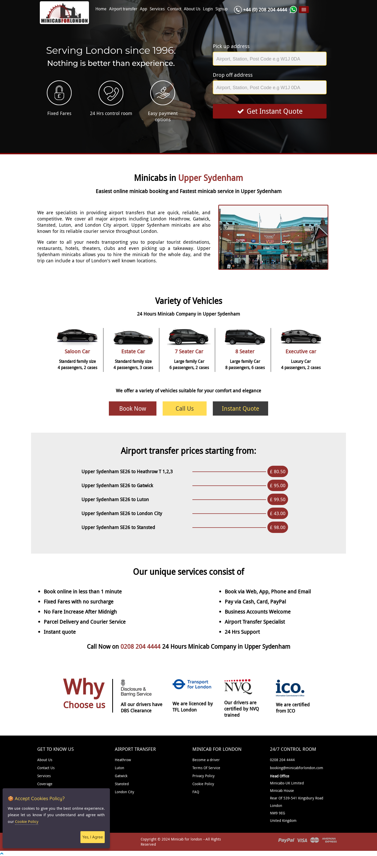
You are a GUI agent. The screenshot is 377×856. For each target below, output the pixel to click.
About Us (192, 9)
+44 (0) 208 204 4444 (265, 9)
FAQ (195, 791)
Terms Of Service (206, 767)
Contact (174, 9)
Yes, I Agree (92, 837)
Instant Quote (240, 408)
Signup (221, 9)
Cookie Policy (203, 783)
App (143, 9)
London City (124, 791)
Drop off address (233, 74)
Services (157, 9)
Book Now (132, 408)
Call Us (185, 408)
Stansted (122, 783)
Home (101, 9)
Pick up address (231, 46)
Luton (119, 767)
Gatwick (121, 775)
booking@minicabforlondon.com (296, 767)
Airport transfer (123, 9)
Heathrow (123, 759)
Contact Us (46, 767)
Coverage (44, 783)
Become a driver (206, 759)
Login (208, 9)
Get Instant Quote (270, 111)
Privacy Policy (203, 775)
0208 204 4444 (141, 647)
